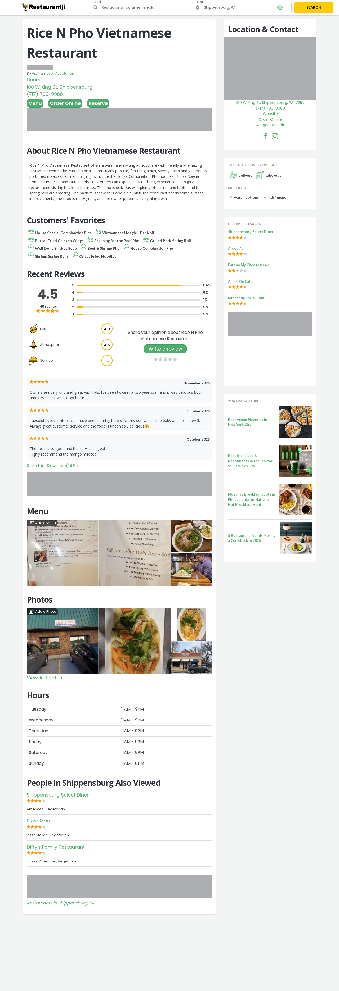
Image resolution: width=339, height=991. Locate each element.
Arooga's (235, 248)
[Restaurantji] (44, 7)
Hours (34, 79)
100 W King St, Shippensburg (59, 87)
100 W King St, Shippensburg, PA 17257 (270, 102)
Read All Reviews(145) (52, 465)
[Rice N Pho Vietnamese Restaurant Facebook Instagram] (275, 136)
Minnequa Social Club (246, 298)
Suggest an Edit (270, 125)
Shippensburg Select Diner (58, 795)
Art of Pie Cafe (240, 281)
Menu (35, 103)
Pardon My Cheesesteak (248, 265)
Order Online (65, 103)
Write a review (165, 349)
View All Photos (44, 677)
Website (270, 113)
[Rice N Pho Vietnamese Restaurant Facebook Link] (265, 136)
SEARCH (313, 7)
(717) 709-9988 (45, 94)
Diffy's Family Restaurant (56, 847)
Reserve (98, 103)
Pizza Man (38, 820)
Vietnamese (42, 73)
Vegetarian (64, 73)
